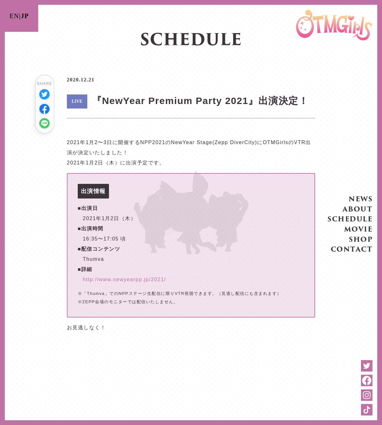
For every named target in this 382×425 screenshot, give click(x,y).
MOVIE (358, 228)
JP (25, 15)
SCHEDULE (350, 218)
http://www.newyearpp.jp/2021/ (124, 279)
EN (14, 15)
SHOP (360, 238)
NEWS (360, 198)
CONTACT (352, 249)
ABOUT (357, 208)
